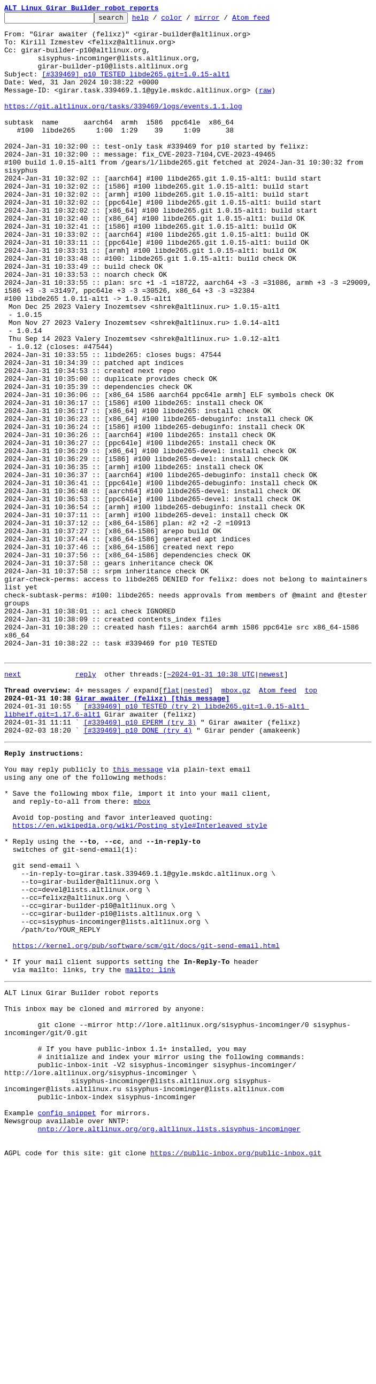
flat (171, 823)
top (311, 823)
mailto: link (150, 1155)
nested (196, 823)
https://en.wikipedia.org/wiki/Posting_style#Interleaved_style (140, 982)
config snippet (66, 1324)
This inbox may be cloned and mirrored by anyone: (104, 1199)
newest (271, 803)
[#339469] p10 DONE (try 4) (137, 871)
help (157, 20)
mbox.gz (236, 823)
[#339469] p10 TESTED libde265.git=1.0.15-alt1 (135, 86)
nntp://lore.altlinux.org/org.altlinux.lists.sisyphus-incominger (168, 1343)
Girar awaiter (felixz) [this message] (152, 832)
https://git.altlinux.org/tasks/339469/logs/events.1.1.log (123, 125)
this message (138, 915)
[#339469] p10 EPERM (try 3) (139, 861)
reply (85, 803)
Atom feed (267, 20)
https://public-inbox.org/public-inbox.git (235, 1372)
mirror (223, 20)
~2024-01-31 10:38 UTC (211, 803)
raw (265, 106)
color (188, 20)
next (12, 803)
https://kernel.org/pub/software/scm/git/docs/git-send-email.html (146, 1126)
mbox (142, 953)
